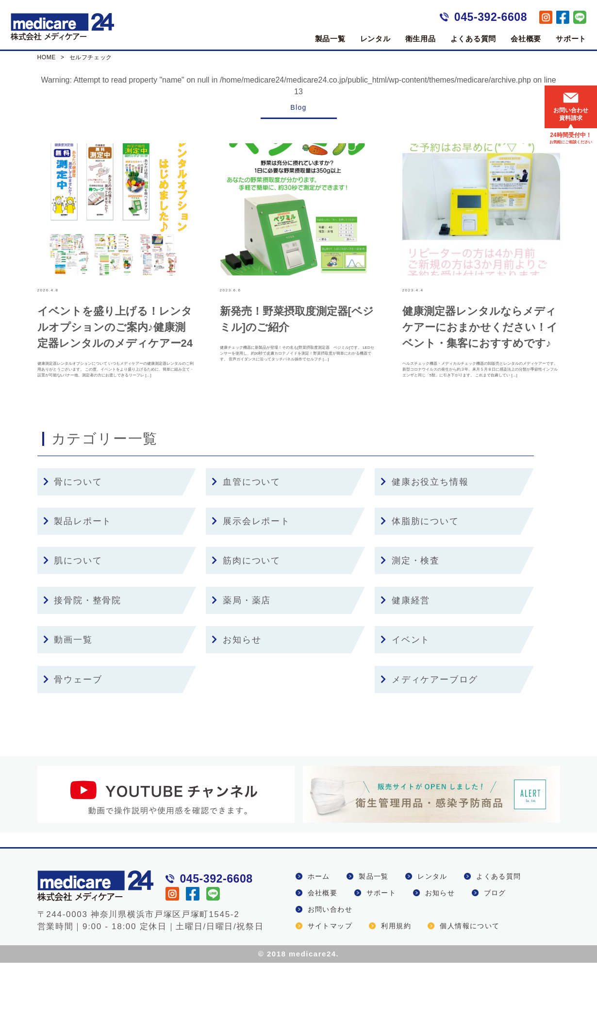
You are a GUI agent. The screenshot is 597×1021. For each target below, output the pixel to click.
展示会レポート (251, 579)
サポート (571, 38)
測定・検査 (410, 619)
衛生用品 (420, 38)
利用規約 (396, 984)
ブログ (495, 951)
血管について (246, 540)
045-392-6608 (490, 17)
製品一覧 (330, 38)
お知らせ (236, 698)
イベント (405, 698)
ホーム (319, 934)
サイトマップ (330, 984)
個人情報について (469, 984)
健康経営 (405, 659)
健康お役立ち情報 (424, 540)
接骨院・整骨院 (82, 659)
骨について (72, 540)
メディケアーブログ (429, 737)
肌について (72, 619)
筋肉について (246, 619)
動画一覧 (68, 698)
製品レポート (77, 579)
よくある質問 (473, 38)
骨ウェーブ (72, 737)
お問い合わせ (330, 967)
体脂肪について (420, 579)
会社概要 (526, 38)
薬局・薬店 (241, 659)
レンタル (375, 38)
